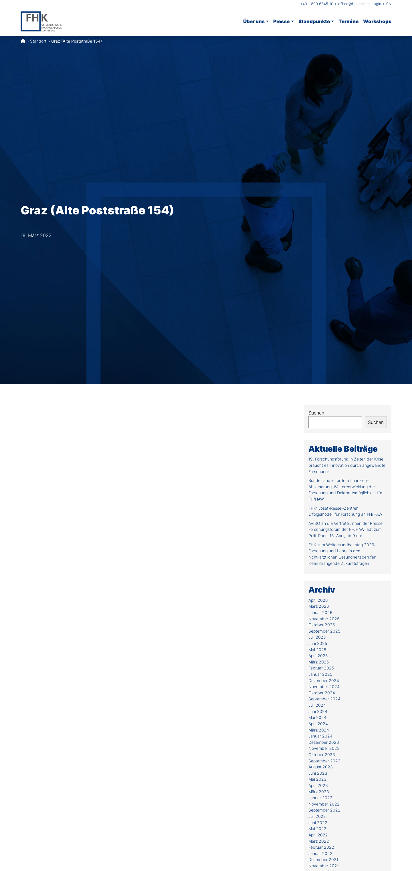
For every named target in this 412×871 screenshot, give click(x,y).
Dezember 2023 (323, 742)
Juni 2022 (317, 822)
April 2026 (318, 600)
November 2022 (324, 804)
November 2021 (323, 865)
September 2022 (324, 810)
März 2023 (318, 791)
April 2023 (318, 785)
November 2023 (324, 748)
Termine (348, 21)
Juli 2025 (317, 637)
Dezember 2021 (323, 859)
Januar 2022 (320, 853)
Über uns (254, 21)
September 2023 (324, 760)
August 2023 (320, 766)
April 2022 (318, 834)
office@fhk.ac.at (352, 3)
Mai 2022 (317, 828)
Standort (38, 41)
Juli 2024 (317, 705)
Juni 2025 (317, 643)
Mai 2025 (317, 649)
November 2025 (323, 618)
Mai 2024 (317, 717)
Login (376, 3)
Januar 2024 (320, 736)
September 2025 (324, 631)
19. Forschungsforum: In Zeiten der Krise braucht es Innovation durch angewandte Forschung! (346, 465)
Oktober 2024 (321, 692)
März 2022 (318, 841)
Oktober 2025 (321, 624)
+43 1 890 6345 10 (316, 3)
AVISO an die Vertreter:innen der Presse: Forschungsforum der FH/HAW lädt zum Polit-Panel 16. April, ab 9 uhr (346, 529)
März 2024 (318, 730)
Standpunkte (314, 21)
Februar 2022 (321, 847)
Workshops (377, 21)
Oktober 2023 (321, 754)
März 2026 (318, 606)
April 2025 (318, 655)
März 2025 (318, 661)
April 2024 (318, 723)
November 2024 (324, 686)
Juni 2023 (317, 773)
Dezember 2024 (323, 680)
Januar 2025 (320, 674)
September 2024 (324, 698)
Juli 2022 (317, 816)
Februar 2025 (321, 667)
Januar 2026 (320, 612)
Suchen (316, 413)
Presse (281, 21)
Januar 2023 (320, 797)
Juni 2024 (317, 711)
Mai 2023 (317, 779)
